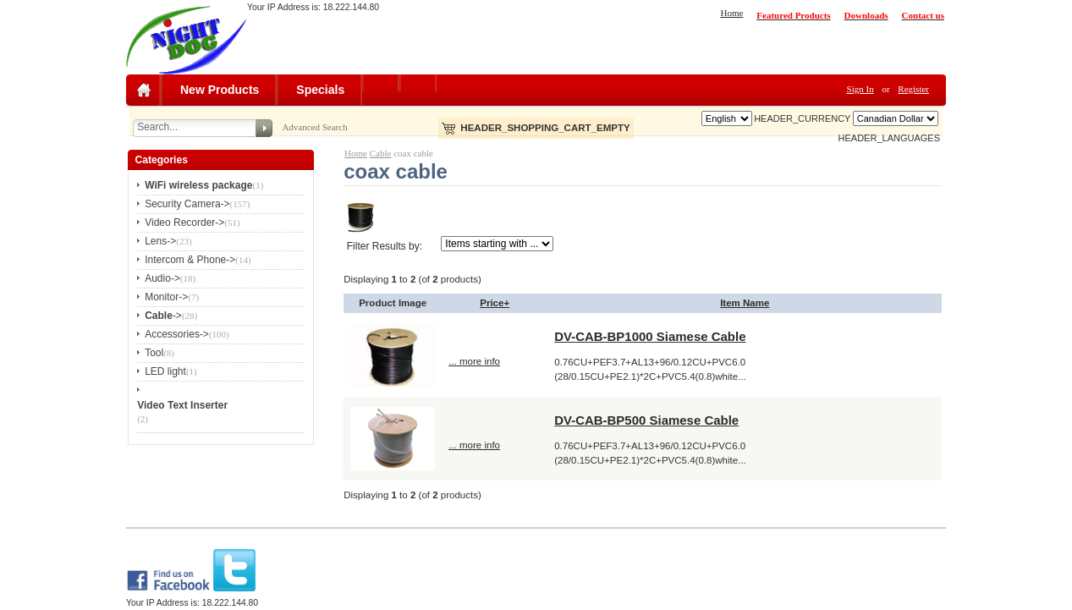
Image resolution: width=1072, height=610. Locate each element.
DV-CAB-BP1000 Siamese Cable (649, 336)
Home (731, 13)
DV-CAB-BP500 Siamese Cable (646, 420)
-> (163, 315)
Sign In (860, 89)
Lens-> (160, 241)
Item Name (744, 303)
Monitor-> (166, 297)
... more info (474, 361)
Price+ (494, 303)
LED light (165, 371)
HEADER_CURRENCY (802, 118)
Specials (320, 89)
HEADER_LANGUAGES (889, 138)
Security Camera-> (187, 204)
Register (913, 89)
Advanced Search (314, 127)
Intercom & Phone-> (190, 260)
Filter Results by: (384, 246)
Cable (381, 153)
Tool (154, 353)
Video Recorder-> (184, 222)
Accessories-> (177, 334)
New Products (219, 89)
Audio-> (162, 278)
